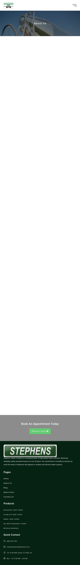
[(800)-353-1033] (4, 522)
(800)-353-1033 (12, 522)
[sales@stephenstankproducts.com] (4, 528)
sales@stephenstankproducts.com (18, 528)
